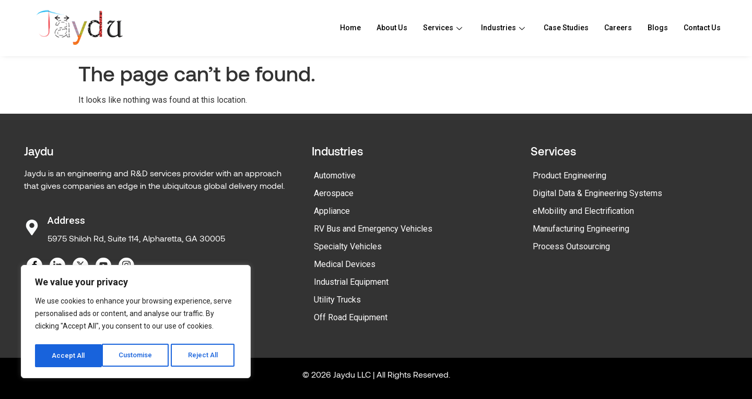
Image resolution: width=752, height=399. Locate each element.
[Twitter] (80, 265)
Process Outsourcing (571, 246)
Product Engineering (569, 175)
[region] (136, 323)
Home (334, 28)
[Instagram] (126, 265)
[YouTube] (103, 265)
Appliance (332, 211)
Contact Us (700, 28)
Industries (492, 28)
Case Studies (558, 28)
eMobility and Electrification (583, 211)
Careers (613, 28)
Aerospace (334, 193)
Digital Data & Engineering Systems (597, 193)
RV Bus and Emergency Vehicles (373, 229)
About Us (377, 28)
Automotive (335, 175)
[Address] (32, 227)
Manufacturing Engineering (581, 229)
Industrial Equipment (351, 282)
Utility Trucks (337, 300)
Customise (68, 356)
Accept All (204, 356)
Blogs (653, 28)
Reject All (138, 356)
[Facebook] (34, 265)
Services (429, 28)
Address (66, 220)
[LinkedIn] (57, 265)
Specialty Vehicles (348, 246)
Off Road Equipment (350, 317)
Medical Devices (344, 264)
